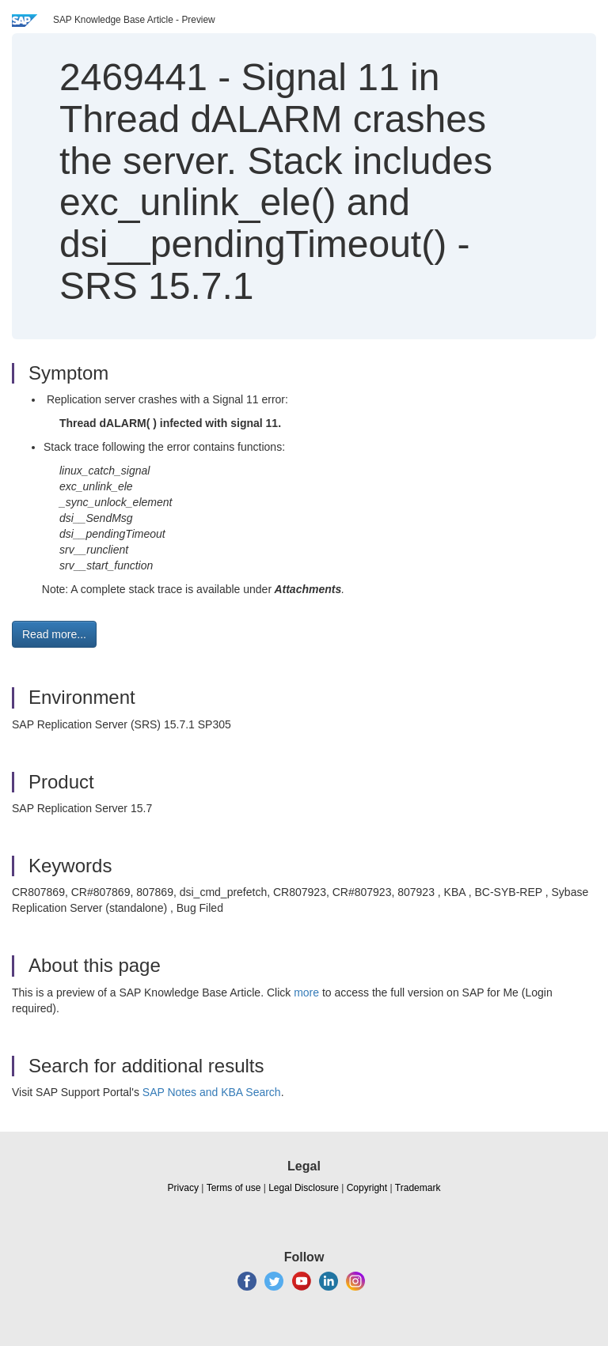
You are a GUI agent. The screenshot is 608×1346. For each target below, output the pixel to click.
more (306, 992)
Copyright (367, 1187)
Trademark (418, 1187)
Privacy (183, 1187)
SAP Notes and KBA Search (211, 1092)
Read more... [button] (54, 634)
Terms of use (234, 1187)
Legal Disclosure (303, 1187)
